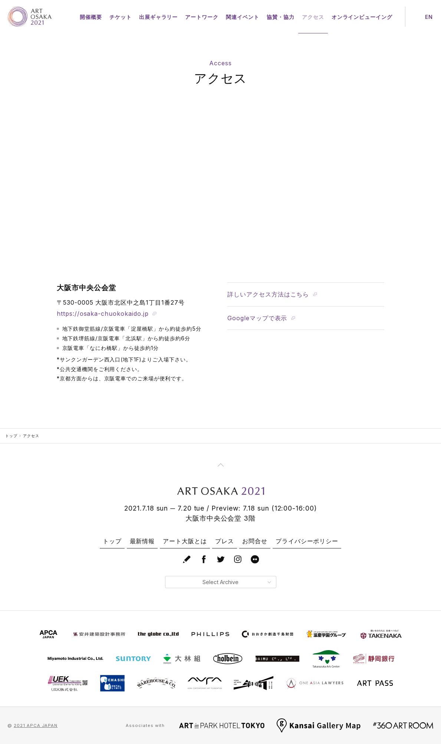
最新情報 (142, 541)
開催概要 (91, 17)
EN (429, 17)
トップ (11, 435)
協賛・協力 (280, 17)
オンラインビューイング (362, 17)
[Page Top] (220, 465)
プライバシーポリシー (307, 541)
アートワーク (201, 17)
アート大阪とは (185, 541)
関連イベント (242, 17)
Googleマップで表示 (261, 318)
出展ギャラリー (158, 17)
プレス (224, 541)
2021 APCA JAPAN (35, 725)
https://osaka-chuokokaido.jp (107, 313)
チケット (120, 17)
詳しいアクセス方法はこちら (272, 294)
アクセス (313, 17)
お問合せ (254, 541)
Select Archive (236, 582)
